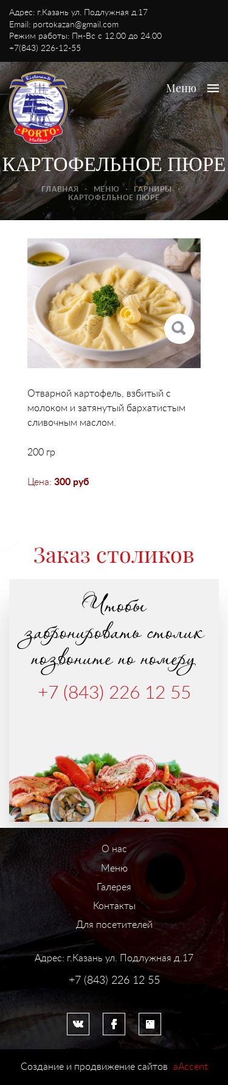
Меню (107, 189)
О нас (114, 849)
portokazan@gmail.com (76, 25)
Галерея (114, 887)
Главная (59, 189)
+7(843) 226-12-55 (45, 48)
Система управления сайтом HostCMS (114, 993)
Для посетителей (114, 925)
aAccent (190, 1067)
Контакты (114, 906)
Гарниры (152, 189)
